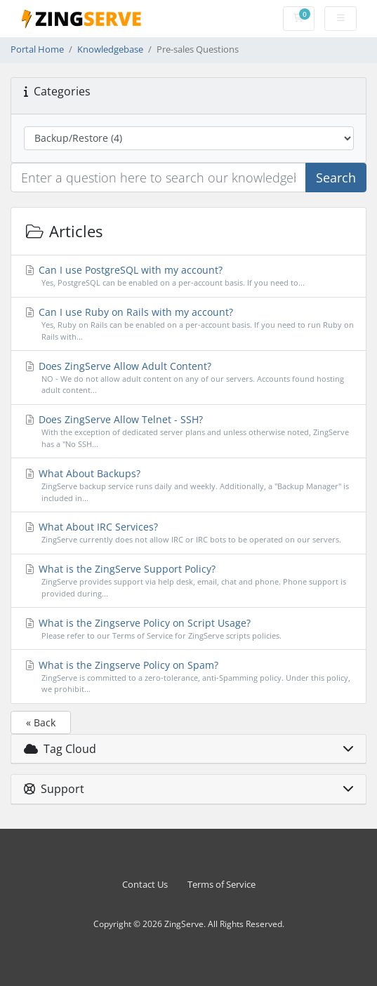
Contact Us (145, 885)
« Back (40, 722)
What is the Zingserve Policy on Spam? (189, 677)
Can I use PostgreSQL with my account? (189, 276)
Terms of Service (221, 885)
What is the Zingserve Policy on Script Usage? (189, 629)
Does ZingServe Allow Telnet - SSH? (189, 432)
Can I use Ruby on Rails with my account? (189, 324)
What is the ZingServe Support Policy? (189, 581)
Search (336, 177)
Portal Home (37, 49)
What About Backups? (189, 486)
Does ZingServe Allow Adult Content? (189, 378)
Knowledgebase (110, 49)
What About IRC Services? (189, 533)
